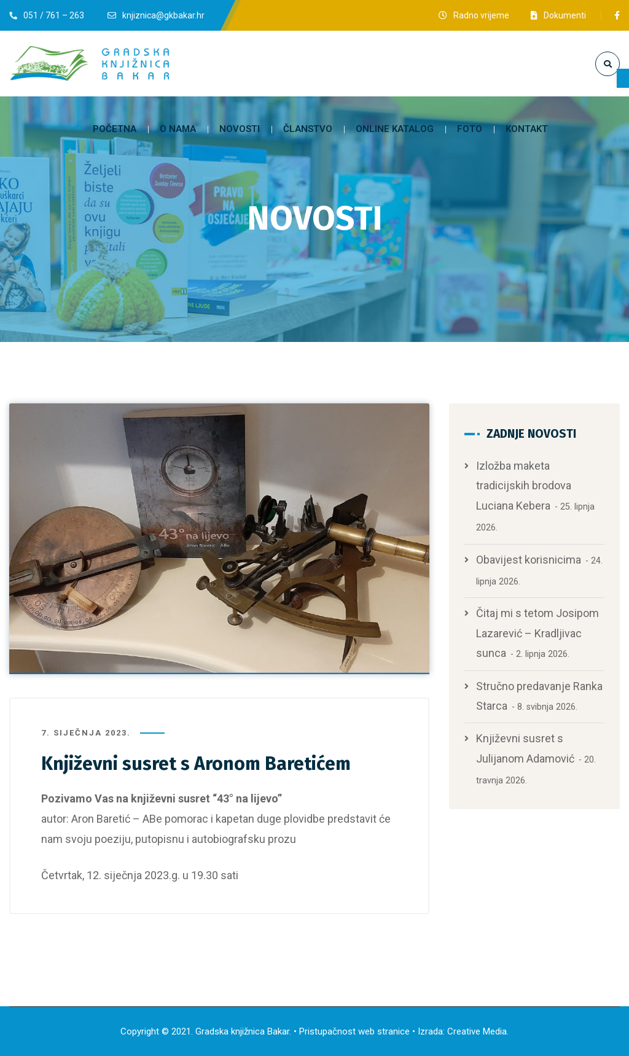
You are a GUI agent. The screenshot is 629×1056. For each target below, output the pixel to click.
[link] (623, 78)
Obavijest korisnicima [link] (528, 559)
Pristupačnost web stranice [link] (354, 1031)
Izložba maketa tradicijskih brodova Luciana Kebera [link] (523, 485)
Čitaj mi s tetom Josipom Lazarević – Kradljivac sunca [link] (537, 633)
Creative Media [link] (477, 1031)
